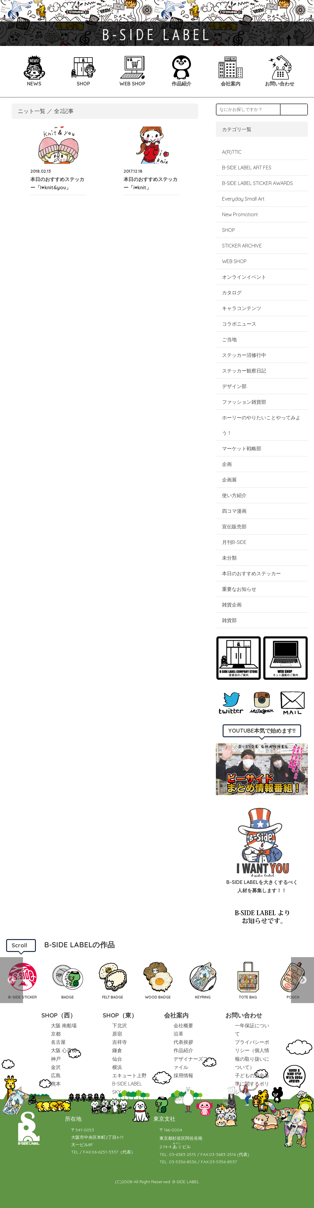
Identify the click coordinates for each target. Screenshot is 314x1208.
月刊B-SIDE (234, 542)
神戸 (56, 1059)
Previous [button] (11, 980)
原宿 (117, 1034)
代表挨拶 (183, 1042)
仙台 (117, 1059)
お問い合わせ (243, 1015)
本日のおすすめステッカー (251, 573)
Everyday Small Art (243, 199)
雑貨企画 (232, 605)
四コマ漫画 (234, 511)
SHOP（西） (58, 1015)
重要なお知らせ (239, 589)
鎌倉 (117, 1050)
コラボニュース (239, 324)
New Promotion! (240, 214)
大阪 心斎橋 (64, 1050)
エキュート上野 (129, 1075)
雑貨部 (229, 620)
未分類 (229, 558)
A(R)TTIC (232, 152)
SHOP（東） (120, 1015)
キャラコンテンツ (241, 308)
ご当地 (229, 339)
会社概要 (183, 1025)
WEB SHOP (234, 261)
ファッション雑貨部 (244, 402)
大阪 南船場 (64, 1025)
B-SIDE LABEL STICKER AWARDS (257, 183)
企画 (227, 464)
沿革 (178, 1034)
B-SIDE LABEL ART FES (246, 167)
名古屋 (58, 1042)
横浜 (117, 1067)
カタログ (232, 292)
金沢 (56, 1067)
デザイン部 (234, 386)
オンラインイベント (244, 277)
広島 (56, 1075)
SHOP (228, 230)
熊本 (56, 1084)
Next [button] (302, 980)
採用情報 (183, 1075)
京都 (56, 1034)
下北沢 (119, 1025)
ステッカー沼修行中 (244, 355)
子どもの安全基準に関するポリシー (252, 1083)
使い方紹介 (234, 495)
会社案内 (176, 1015)
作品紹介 (183, 1050)
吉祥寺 (119, 1042)
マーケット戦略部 (241, 448)
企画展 (229, 480)
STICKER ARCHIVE (242, 246)
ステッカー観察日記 (244, 371)
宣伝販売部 (234, 526)
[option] (67, 980)
